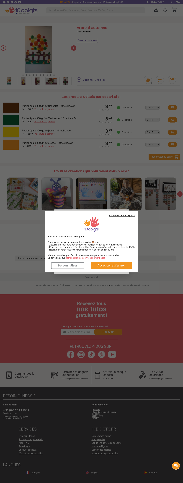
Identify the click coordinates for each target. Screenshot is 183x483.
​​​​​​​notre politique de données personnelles (85, 258)
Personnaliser (67, 265)
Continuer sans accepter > (122, 215)
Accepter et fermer (111, 265)
